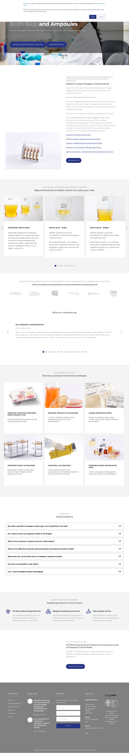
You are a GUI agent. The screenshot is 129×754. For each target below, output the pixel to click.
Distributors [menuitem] (12, 714)
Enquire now (73, 160)
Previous (2, 225)
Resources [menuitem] (11, 711)
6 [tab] (71, 263)
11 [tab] (74, 349)
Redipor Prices (56, 44)
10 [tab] (71, 349)
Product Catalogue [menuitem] (14, 704)
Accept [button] (93, 17)
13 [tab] (80, 349)
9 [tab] (68, 349)
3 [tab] (61, 263)
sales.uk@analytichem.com (94, 729)
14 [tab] (83, 349)
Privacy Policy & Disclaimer (87, 751)
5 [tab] (68, 263)
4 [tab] (64, 263)
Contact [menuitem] (10, 718)
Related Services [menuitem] (13, 708)
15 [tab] (86, 349)
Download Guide (75, 667)
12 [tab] (77, 349)
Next (126, 225)
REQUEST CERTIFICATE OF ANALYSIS (28, 44)
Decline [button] (101, 17)
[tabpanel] (64, 223)
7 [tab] (74, 263)
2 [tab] (58, 263)
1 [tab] (55, 263)
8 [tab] (64, 349)
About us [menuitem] (11, 701)
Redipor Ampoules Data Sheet (78, 135)
